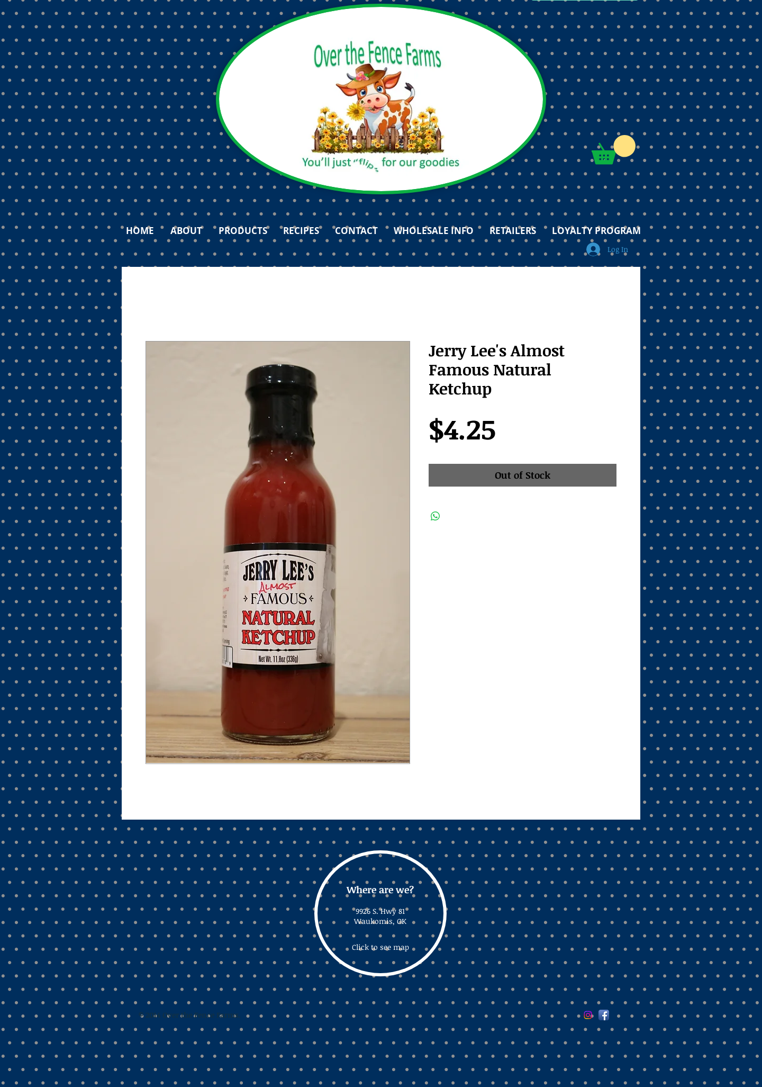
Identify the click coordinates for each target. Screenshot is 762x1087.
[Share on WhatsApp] (435, 516)
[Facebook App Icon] (603, 1015)
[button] (614, 149)
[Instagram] (588, 1015)
